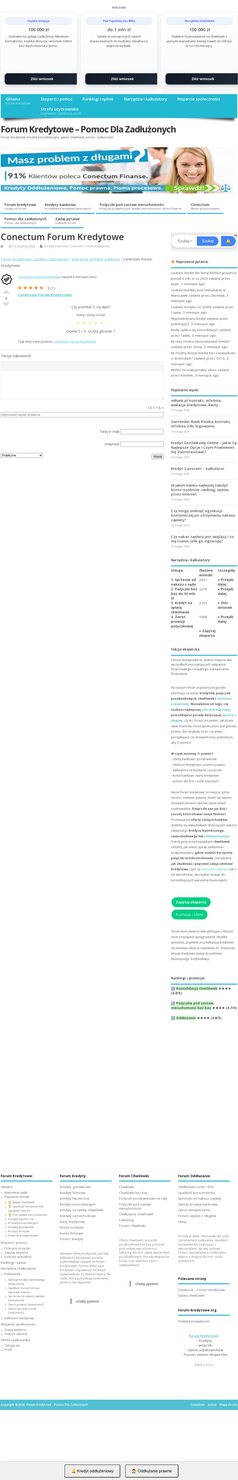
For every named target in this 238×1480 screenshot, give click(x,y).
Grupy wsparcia (15, 1330)
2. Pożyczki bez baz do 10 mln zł (184, 594)
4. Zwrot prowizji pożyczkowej (182, 621)
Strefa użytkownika (61, 111)
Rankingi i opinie (98, 99)
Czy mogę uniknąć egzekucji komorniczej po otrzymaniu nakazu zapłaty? (203, 515)
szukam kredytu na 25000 (191, 307)
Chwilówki (126, 1187)
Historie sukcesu (15, 1334)
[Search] (184, 241)
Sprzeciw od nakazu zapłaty (199, 1198)
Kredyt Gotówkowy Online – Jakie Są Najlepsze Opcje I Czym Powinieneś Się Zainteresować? (204, 447)
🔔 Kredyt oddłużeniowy (92, 1471)
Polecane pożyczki (17, 1248)
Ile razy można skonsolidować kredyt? (200, 341)
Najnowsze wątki (16, 1192)
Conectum (205, 206)
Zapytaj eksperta (207, 633)
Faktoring (126, 1220)
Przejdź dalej (226, 582)
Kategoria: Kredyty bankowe (95, 259)
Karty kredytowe (72, 1221)
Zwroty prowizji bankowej (198, 1204)
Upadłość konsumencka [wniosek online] (23, 1290)
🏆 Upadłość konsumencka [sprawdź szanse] (25, 1208)
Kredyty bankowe (68, 206)
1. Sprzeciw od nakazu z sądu (183, 582)
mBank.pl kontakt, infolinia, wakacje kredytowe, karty (196, 402)
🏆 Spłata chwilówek (21, 1202)
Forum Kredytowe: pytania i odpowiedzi (34, 259)
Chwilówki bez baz (133, 1192)
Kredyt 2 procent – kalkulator (197, 468)
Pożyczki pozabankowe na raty (143, 1198)
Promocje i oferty (189, 914)
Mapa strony (228, 1405)
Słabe (6, 306)
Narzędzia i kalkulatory (145, 99)
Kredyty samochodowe (78, 1216)
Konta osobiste (72, 1227)
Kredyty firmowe (19, 1231)
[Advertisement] (204, 1081)
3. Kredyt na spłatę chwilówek (181, 607)
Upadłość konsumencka (196, 1192)
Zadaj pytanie (67, 220)
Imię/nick (111, 443)
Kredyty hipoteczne (21, 1219)
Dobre (6, 290)
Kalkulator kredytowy (19, 1318)
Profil (8, 1350)
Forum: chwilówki (132, 1225)
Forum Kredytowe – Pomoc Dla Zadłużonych (88, 129)
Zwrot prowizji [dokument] (25, 1304)
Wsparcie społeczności (198, 99)
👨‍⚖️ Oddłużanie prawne (152, 1471)
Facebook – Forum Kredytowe (201, 1290)
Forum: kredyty (71, 1239)
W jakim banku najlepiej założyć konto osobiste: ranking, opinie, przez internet (200, 489)
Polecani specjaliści (17, 1257)
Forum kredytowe (20, 206)
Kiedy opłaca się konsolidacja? (194, 330)
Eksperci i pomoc (56, 99)
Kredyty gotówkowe (21, 1227)
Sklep (182, 1221)
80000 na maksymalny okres (194, 370)
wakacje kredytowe (214, 869)
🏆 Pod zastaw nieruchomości (28, 1215)
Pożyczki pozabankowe (23, 1235)
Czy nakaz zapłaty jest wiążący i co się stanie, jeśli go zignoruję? (202, 538)
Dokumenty (12, 1274)
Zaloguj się (12, 1345)
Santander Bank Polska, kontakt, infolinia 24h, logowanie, (201, 423)
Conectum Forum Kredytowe (39, 277)
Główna (18, 100)
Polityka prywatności (193, 1321)
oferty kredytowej (216, 710)
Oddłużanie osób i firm (196, 1187)
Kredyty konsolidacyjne (23, 1223)
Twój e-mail (109, 431)
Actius (212, 1405)
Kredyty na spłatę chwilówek (81, 1210)
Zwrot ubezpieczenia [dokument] (22, 1311)
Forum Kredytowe (203, 1336)
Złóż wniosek (42, 78)
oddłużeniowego (217, 836)
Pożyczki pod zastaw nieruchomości (141, 206)
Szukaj (208, 241)
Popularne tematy (16, 1197)
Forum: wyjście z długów (197, 1216)
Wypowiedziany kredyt (188, 318)
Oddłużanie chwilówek (136, 1214)
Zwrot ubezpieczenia (194, 1210)
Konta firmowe (71, 1233)
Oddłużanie (186, 1018)
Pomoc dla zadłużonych (25, 220)
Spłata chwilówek (191, 1295)
